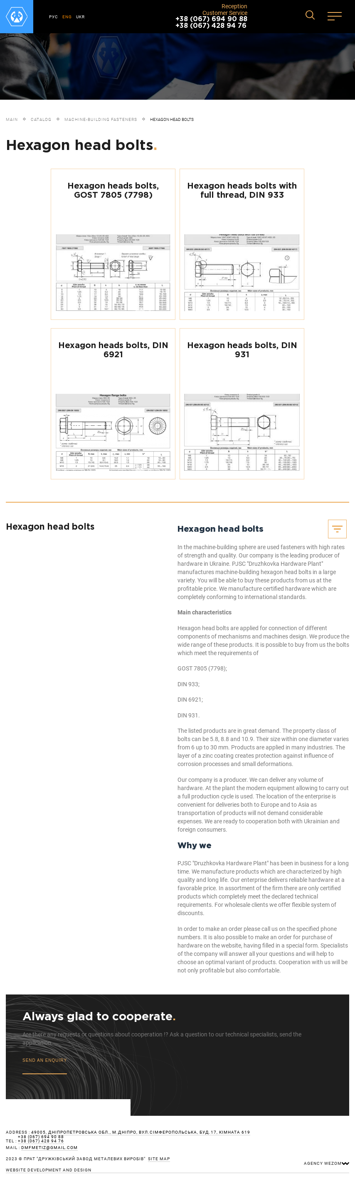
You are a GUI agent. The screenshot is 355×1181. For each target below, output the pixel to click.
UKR (80, 17)
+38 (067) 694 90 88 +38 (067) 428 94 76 (211, 22)
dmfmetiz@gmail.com (49, 1148)
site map (159, 1159)
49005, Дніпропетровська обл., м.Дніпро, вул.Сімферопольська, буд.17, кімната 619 (140, 1132)
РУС (53, 17)
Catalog (41, 119)
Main (12, 119)
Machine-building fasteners (100, 119)
